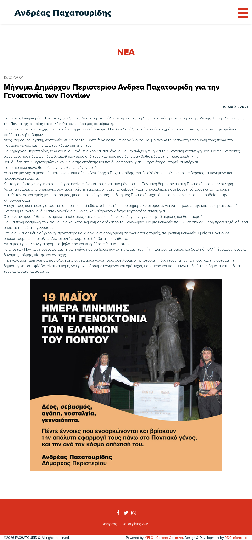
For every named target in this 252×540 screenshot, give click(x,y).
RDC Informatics (236, 537)
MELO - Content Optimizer (164, 537)
